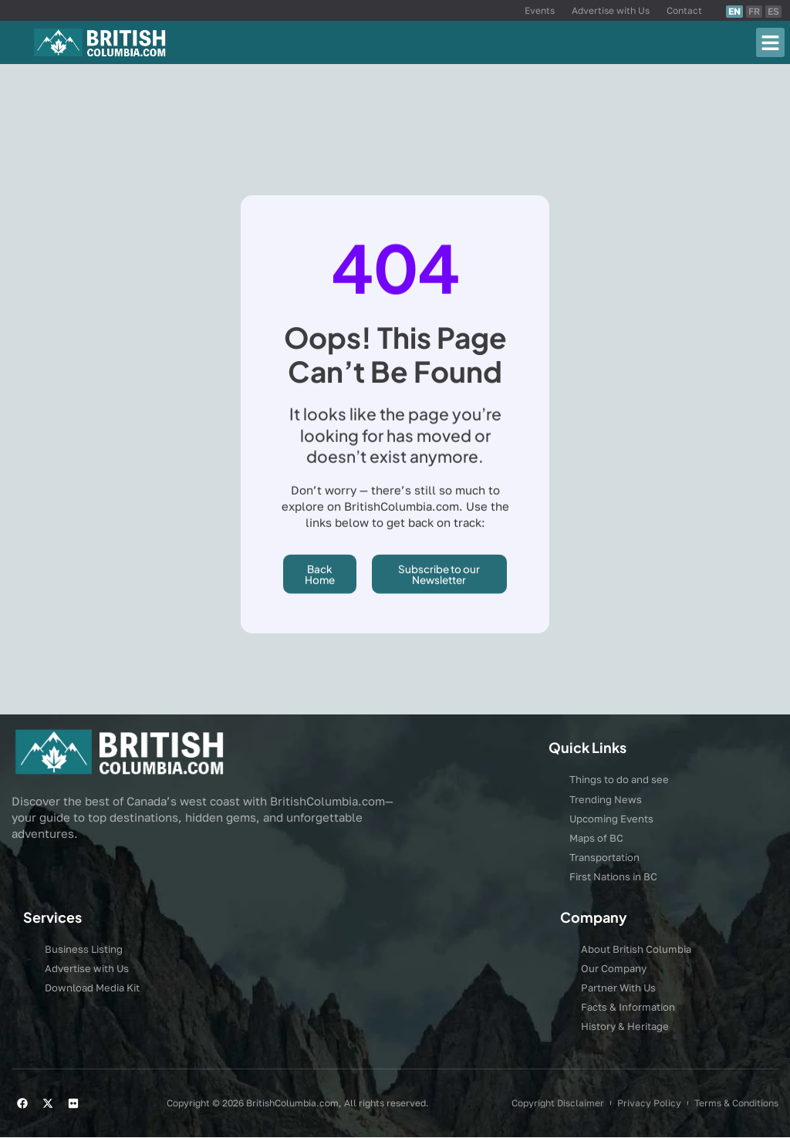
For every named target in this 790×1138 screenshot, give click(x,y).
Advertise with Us (611, 10)
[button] (770, 42)
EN (734, 11)
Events (540, 10)
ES (773, 11)
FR (754, 11)
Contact (684, 10)
